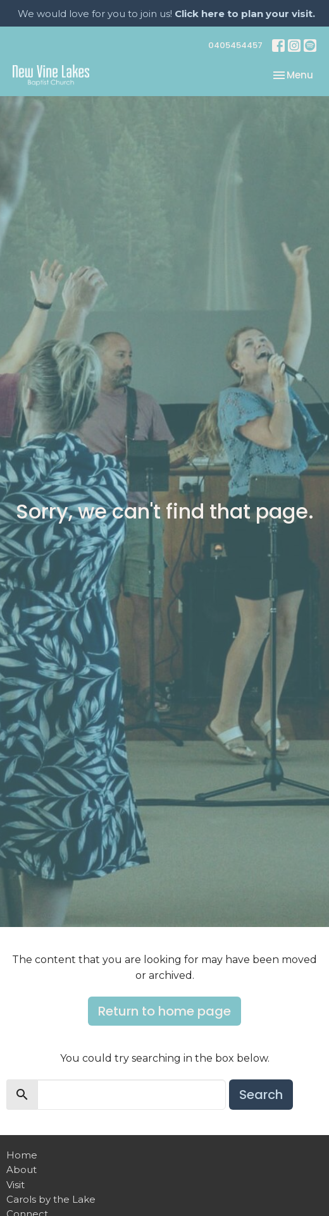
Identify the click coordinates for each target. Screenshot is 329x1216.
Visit (15, 1185)
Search (261, 1094)
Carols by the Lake (51, 1199)
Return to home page (164, 1011)
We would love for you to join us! (166, 14)
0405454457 (235, 45)
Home (21, 1155)
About (21, 1170)
